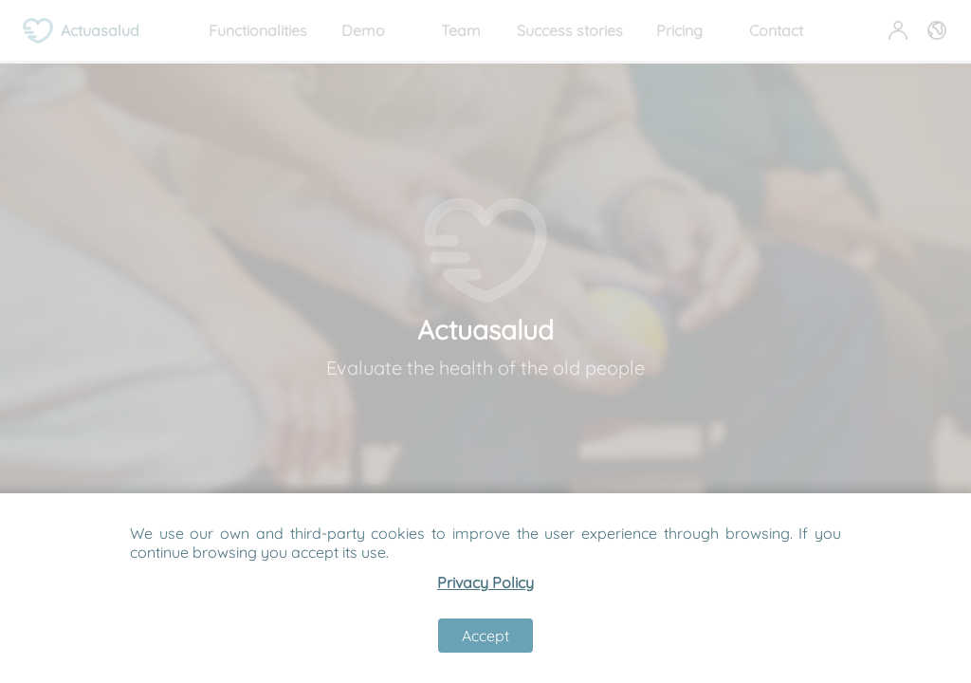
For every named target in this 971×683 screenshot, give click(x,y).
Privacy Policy (485, 582)
